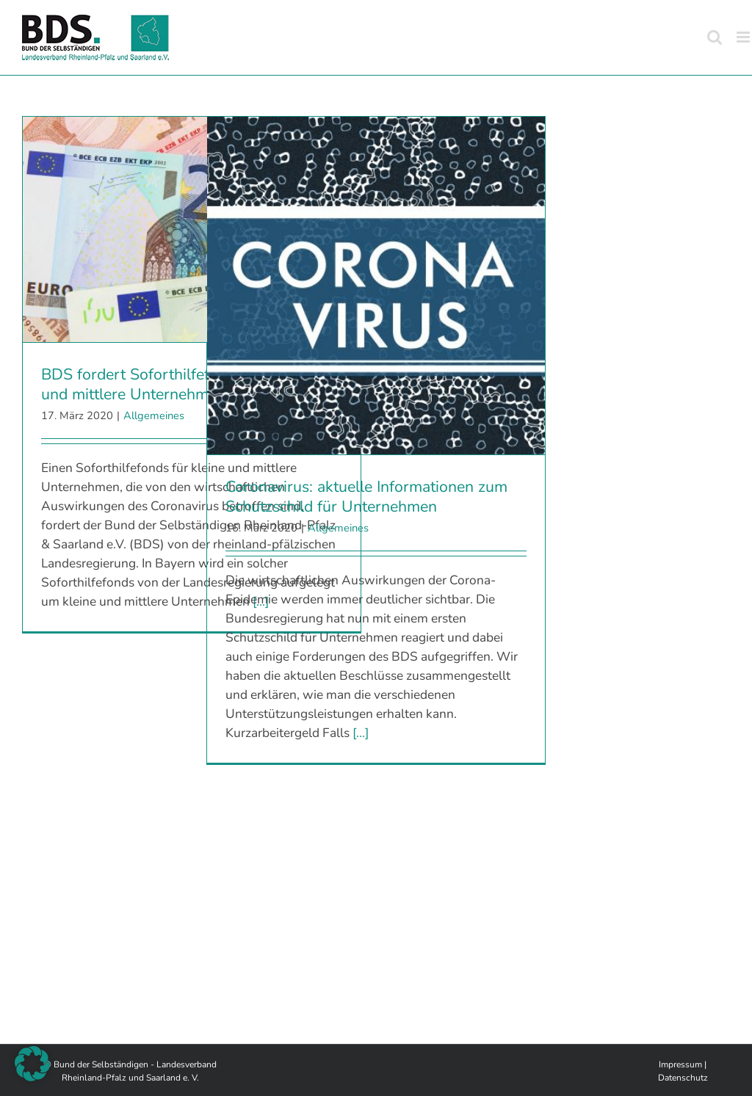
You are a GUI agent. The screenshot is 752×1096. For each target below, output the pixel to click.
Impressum (680, 1064)
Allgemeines (153, 415)
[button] (32, 1063)
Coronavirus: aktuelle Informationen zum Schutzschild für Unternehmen (366, 497)
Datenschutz (683, 1078)
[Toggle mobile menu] (744, 37)
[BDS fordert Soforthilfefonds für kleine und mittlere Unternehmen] (192, 229)
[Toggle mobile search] (714, 37)
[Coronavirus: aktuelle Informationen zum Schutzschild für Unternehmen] (376, 285)
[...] (360, 732)
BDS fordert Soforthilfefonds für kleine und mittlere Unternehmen (177, 384)
